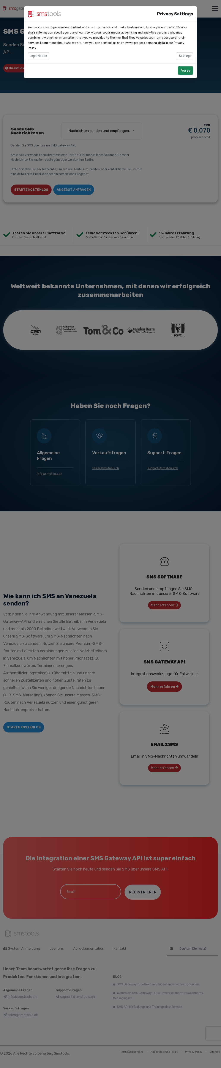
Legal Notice (38, 56)
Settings (185, 56)
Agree (185, 70)
